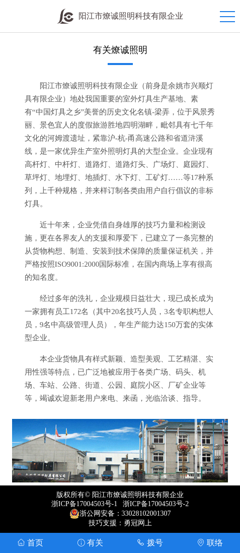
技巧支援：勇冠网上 (120, 523)
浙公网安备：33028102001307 (125, 513)
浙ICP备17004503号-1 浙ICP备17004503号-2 (120, 504)
